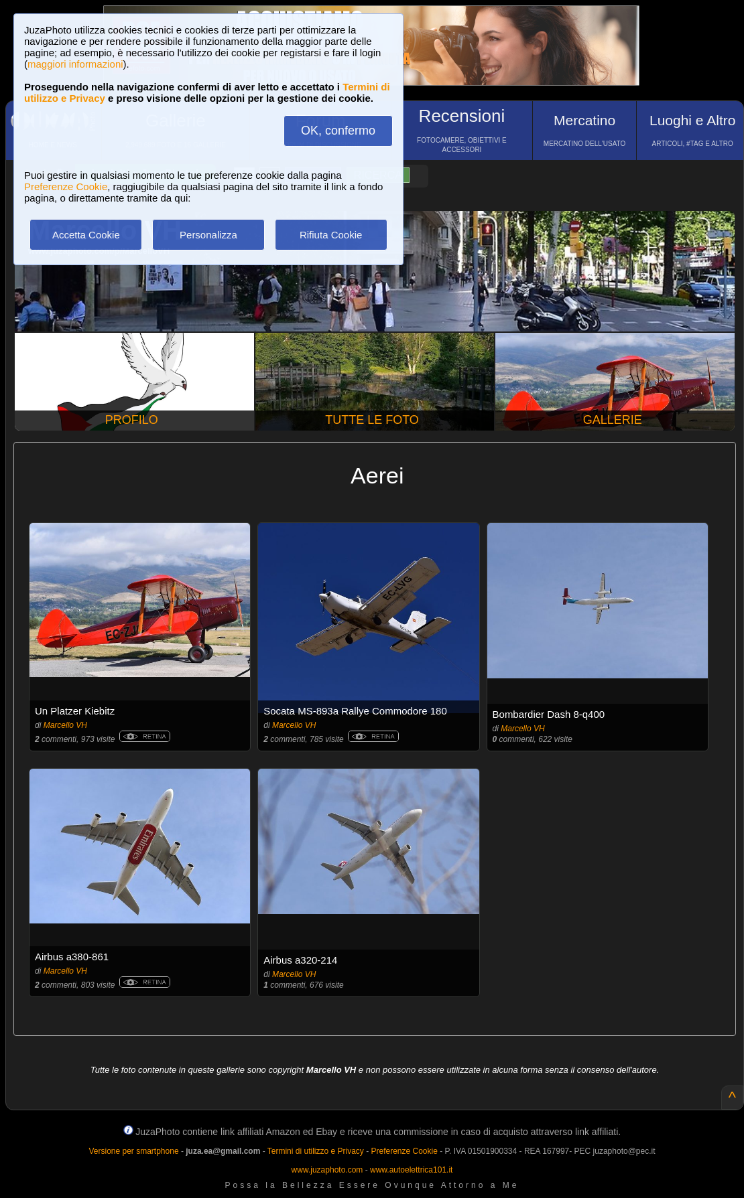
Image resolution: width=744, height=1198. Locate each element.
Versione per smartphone (133, 1151)
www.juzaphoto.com (327, 1170)
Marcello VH (65, 725)
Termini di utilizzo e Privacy (315, 1151)
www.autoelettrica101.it (411, 1170)
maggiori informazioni (75, 64)
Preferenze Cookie (65, 186)
